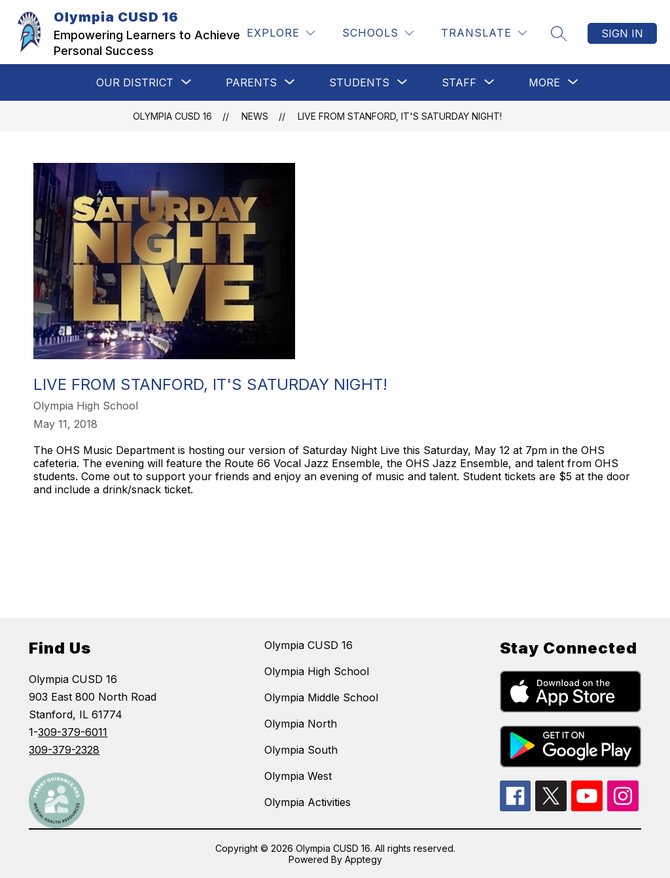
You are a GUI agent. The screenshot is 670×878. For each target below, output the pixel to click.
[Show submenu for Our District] (134, 82)
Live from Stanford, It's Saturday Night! (400, 116)
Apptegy (363, 859)
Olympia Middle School (321, 697)
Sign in (622, 33)
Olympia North (300, 723)
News (254, 116)
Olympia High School (316, 671)
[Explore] (280, 33)
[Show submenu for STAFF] (459, 82)
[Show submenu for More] (544, 82)
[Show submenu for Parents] (251, 82)
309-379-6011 (72, 732)
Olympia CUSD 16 (172, 116)
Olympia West (298, 775)
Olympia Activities (307, 802)
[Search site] (559, 33)
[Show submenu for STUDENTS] (359, 82)
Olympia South (301, 749)
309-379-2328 (64, 749)
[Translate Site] (484, 33)
